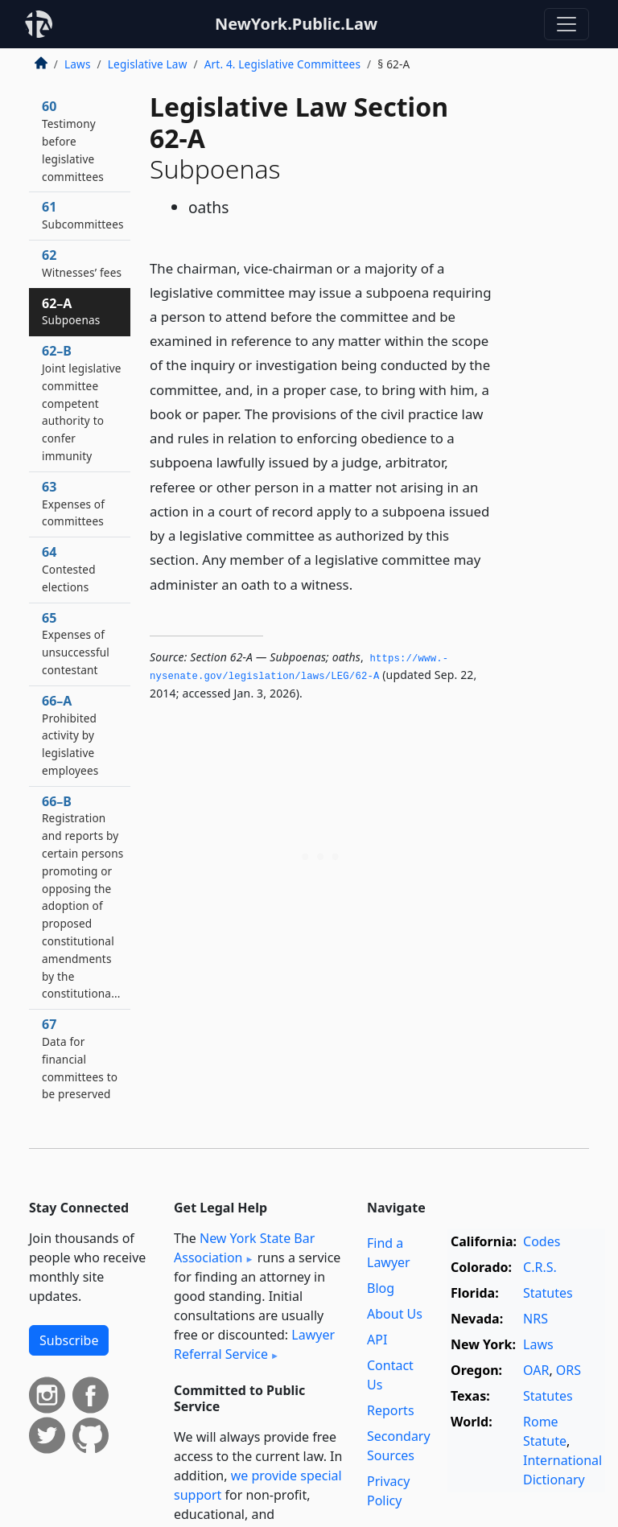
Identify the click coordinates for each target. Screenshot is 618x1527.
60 (73, 140)
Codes (541, 1241)
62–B (82, 402)
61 (83, 215)
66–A (70, 735)
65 (75, 643)
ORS (568, 1370)
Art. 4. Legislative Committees (282, 64)
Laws (77, 64)
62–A (71, 311)
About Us (394, 1314)
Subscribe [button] (68, 1340)
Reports (390, 1410)
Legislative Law (147, 64)
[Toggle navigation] (566, 24)
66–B (82, 897)
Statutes (548, 1293)
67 (79, 1058)
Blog (380, 1288)
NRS (535, 1318)
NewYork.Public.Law (296, 24)
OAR (536, 1370)
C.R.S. (540, 1267)
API (377, 1339)
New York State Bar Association (244, 1247)
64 (69, 569)
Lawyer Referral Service (254, 1344)
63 (73, 503)
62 (82, 263)
